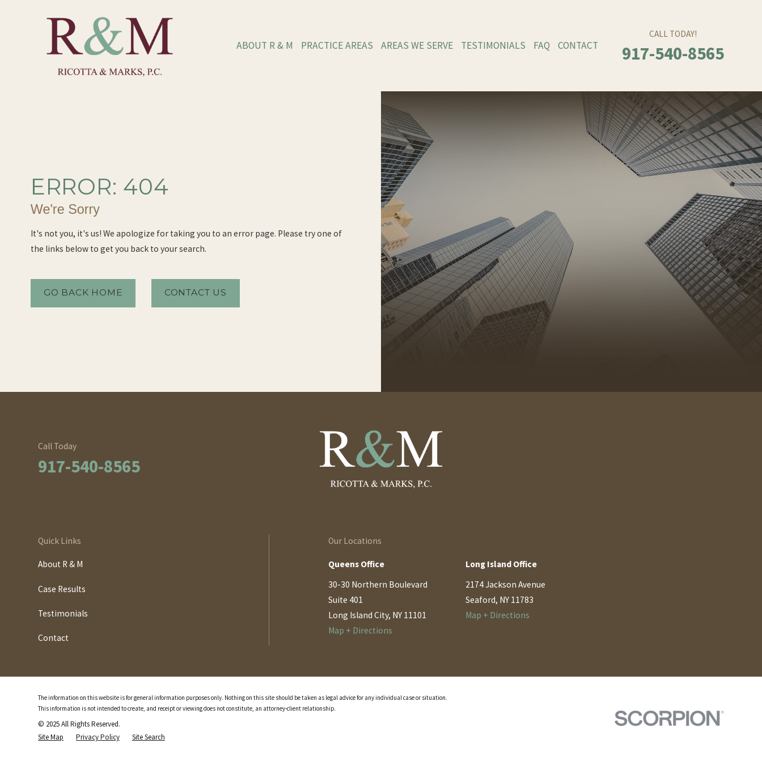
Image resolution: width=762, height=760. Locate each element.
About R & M (60, 564)
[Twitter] (718, 463)
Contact (53, 637)
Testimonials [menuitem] (493, 45)
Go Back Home (83, 292)
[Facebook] (661, 463)
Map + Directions (360, 630)
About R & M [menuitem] (264, 45)
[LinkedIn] (689, 463)
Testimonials (63, 613)
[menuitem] (51, 737)
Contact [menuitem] (578, 45)
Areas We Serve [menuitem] (417, 45)
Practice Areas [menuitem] (337, 45)
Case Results (62, 589)
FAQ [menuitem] (542, 45)
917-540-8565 (673, 53)
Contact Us (195, 292)
